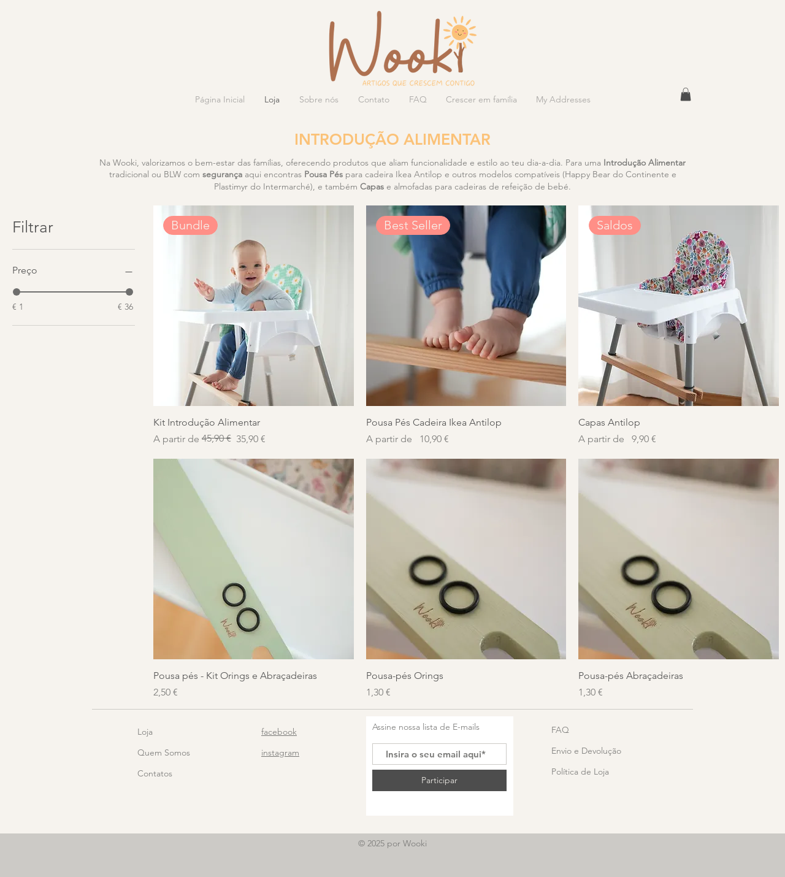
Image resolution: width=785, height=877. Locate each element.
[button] (685, 94)
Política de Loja (580, 771)
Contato (153, 773)
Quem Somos (163, 752)
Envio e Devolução (586, 750)
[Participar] (439, 780)
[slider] (16, 292)
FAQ (560, 729)
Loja (145, 731)
